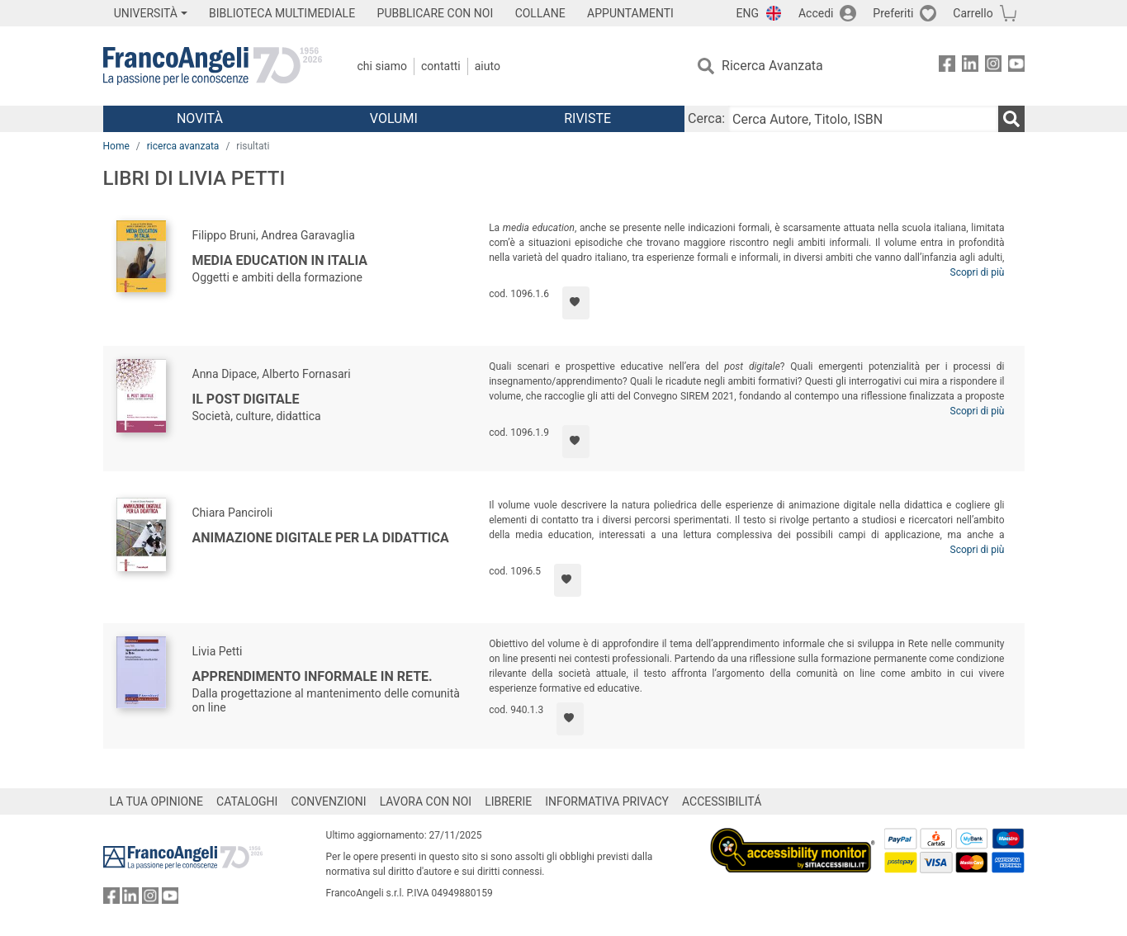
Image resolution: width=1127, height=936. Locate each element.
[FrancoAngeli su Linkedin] (970, 66)
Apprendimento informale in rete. (312, 676)
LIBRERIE (508, 801)
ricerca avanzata (183, 146)
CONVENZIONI (328, 801)
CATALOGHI (246, 801)
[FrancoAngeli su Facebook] (947, 66)
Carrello (972, 13)
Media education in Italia (280, 260)
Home (116, 146)
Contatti (441, 66)
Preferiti (893, 13)
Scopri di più (977, 272)
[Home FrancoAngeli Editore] (212, 66)
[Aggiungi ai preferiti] (576, 302)
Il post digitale (246, 399)
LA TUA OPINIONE (157, 801)
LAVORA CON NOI (426, 801)
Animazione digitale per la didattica (320, 538)
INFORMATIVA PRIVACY (607, 801)
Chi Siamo (382, 66)
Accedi (816, 13)
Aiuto (487, 66)
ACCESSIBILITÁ (721, 801)
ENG (747, 13)
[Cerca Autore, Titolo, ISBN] (862, 119)
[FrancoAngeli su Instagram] (993, 66)
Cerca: (706, 118)
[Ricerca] (1011, 119)
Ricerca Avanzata (772, 65)
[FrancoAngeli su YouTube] (1016, 66)
